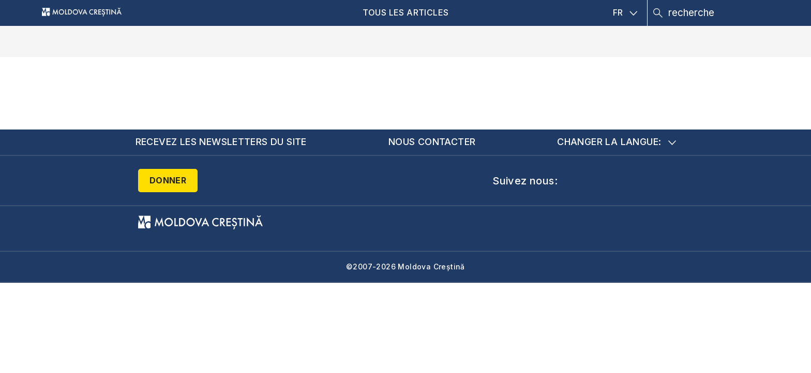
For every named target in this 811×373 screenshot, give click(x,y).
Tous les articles (406, 12)
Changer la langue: (616, 141)
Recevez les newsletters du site (221, 141)
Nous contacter (432, 141)
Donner (167, 180)
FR (625, 12)
